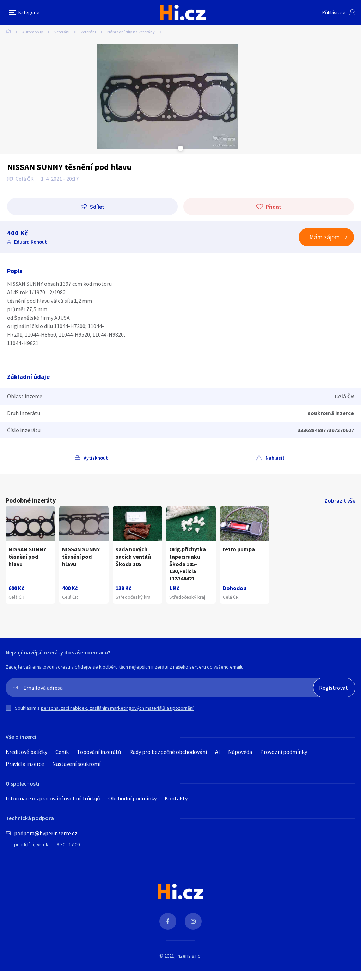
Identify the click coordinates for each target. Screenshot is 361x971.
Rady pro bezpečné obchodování (168, 751)
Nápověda (240, 751)
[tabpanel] (167, 96)
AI (217, 751)
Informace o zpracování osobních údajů (53, 798)
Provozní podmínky (283, 751)
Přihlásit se (333, 12)
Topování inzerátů (99, 751)
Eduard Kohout (30, 242)
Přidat (273, 206)
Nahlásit (274, 458)
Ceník (62, 751)
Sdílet (97, 206)
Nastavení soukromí (76, 763)
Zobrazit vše (339, 500)
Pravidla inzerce (25, 763)
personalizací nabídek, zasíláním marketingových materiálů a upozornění (117, 708)
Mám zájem (324, 237)
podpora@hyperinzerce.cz (45, 833)
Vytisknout (96, 458)
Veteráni (61, 32)
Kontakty (176, 798)
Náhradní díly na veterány (131, 32)
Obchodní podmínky (132, 798)
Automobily (32, 32)
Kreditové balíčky (26, 751)
